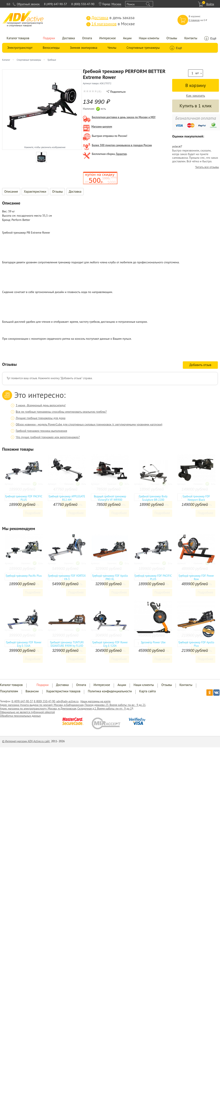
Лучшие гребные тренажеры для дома (40, 418)
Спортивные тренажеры (143, 48)
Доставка (68, 38)
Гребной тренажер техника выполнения (41, 431)
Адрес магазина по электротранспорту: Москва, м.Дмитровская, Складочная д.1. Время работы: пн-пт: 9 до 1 (66, 708)
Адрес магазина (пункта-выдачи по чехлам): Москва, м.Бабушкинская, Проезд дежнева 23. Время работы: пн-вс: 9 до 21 (73, 705)
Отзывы (171, 38)
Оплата (87, 38)
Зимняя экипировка (83, 48)
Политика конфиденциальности (110, 691)
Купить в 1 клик (195, 106)
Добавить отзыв (200, 365)
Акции (127, 38)
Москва (116, 4)
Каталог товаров (18, 38)
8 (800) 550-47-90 (82, 4)
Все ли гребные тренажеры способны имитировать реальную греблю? (61, 412)
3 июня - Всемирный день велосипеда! (41, 405)
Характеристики (35, 191)
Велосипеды (51, 48)
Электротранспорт (20, 48)
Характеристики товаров (63, 691)
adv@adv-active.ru (67, 701)
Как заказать (195, 95)
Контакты (190, 38)
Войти (210, 4)
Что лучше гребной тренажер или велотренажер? (48, 437)
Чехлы (112, 48)
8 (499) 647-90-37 (55, 4)
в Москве (110, 24)
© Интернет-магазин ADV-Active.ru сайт (26, 741)
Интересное (107, 38)
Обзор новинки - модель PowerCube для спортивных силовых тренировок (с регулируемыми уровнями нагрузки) (89, 424)
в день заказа (110, 17)
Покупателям (9, 691)
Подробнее (33, 513)
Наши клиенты (149, 38)
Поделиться (115, 92)
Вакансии (32, 691)
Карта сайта (147, 691)
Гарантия (121, 154)
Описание (11, 191)
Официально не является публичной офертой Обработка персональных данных (27, 714)
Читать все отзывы (207, 167)
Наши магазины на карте (95, 701)
